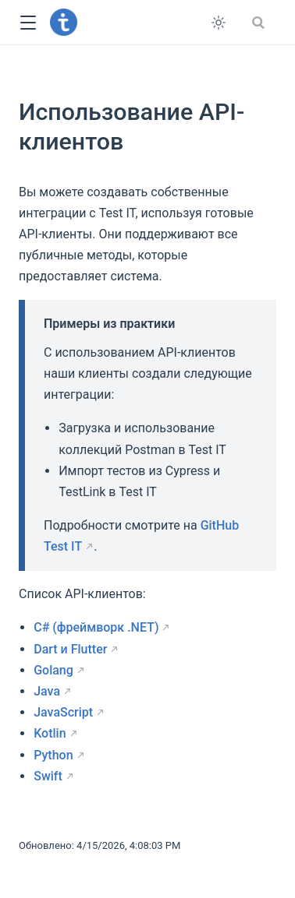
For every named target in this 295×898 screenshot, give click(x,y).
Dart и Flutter (70, 649)
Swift (48, 776)
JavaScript (63, 712)
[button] (27, 23)
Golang (53, 670)
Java (47, 691)
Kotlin (50, 733)
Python (53, 755)
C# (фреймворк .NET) (96, 627)
